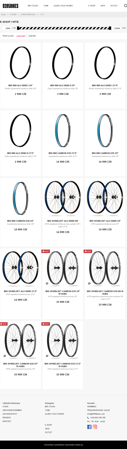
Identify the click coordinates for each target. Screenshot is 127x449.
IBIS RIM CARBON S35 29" (105, 153)
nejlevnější (21, 36)
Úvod (3, 14)
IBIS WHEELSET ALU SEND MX (62, 221)
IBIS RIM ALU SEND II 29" (62, 85)
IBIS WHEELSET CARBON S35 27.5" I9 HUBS (63, 365)
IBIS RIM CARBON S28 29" (20, 221)
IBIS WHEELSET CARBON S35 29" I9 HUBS (62, 292)
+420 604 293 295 (96, 418)
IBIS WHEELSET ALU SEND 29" (105, 221)
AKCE (103, 5)
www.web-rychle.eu (74, 444)
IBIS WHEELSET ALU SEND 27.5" (20, 291)
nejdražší (32, 36)
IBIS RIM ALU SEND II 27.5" (20, 153)
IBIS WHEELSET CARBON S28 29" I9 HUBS (20, 365)
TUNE (45, 5)
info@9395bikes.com (96, 414)
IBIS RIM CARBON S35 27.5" (63, 153)
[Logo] (10, 6)
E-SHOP (91, 5)
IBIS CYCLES (33, 5)
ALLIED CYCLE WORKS (63, 5)
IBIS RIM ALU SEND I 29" (20, 85)
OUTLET (114, 5)
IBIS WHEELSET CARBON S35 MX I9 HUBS (105, 292)
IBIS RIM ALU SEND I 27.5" (105, 85)
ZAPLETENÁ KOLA (28, 14)
